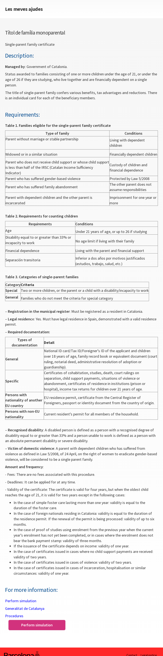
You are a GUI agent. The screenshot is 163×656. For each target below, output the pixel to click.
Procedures (14, 615)
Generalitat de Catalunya (24, 608)
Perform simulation (20, 600)
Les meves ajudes (24, 9)
